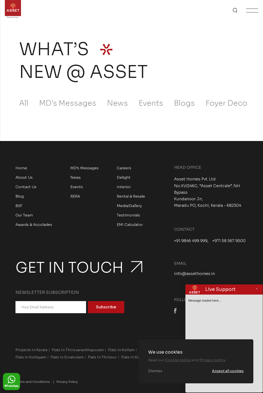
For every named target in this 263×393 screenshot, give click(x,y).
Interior (124, 187)
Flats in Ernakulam (67, 357)
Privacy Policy (67, 382)
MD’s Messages (67, 103)
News (117, 103)
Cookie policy (178, 360)
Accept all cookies (228, 371)
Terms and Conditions (32, 382)
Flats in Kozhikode (138, 357)
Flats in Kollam (121, 350)
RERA (75, 196)
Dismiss (155, 371)
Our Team (24, 215)
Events (151, 103)
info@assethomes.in (194, 273)
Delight (124, 177)
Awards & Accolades (33, 224)
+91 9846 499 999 (190, 241)
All (23, 103)
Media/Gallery (129, 205)
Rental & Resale (131, 196)
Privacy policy (213, 360)
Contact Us (26, 187)
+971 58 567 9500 (229, 241)
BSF (18, 205)
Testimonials (128, 215)
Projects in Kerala (31, 350)
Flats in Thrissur (102, 357)
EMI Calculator (130, 224)
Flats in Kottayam (30, 357)
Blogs (184, 103)
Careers (124, 168)
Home (21, 168)
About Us (24, 177)
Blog (19, 196)
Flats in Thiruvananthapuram (78, 350)
